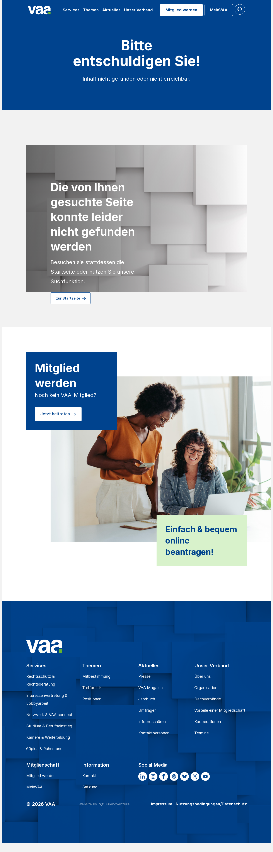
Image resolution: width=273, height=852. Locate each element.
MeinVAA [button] (218, 10)
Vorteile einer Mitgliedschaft (219, 710)
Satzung (89, 787)
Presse (144, 676)
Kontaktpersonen (153, 733)
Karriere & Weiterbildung (48, 737)
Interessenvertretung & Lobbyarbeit (47, 699)
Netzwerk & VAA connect (49, 714)
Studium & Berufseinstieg (49, 726)
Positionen (91, 699)
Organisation (205, 687)
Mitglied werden (41, 775)
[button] (240, 9)
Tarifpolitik (92, 687)
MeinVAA (34, 787)
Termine (201, 733)
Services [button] (71, 10)
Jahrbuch (146, 699)
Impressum (161, 804)
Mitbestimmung (96, 676)
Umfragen (147, 710)
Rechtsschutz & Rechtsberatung (40, 680)
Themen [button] (91, 10)
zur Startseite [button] (71, 298)
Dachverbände (207, 699)
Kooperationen (207, 721)
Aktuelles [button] (111, 10)
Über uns (202, 676)
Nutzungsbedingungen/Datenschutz (211, 804)
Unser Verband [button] (138, 10)
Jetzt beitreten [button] (58, 414)
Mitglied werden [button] (181, 10)
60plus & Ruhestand (44, 748)
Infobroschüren (152, 721)
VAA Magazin (150, 687)
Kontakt (89, 775)
